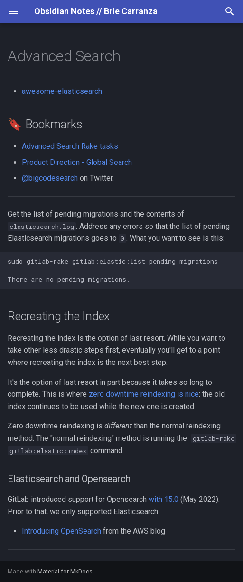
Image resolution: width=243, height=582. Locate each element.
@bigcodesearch (50, 177)
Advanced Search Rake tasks (70, 146)
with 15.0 (163, 499)
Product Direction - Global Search (77, 162)
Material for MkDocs (65, 571)
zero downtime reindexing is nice (144, 394)
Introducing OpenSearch (61, 531)
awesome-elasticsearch (62, 91)
